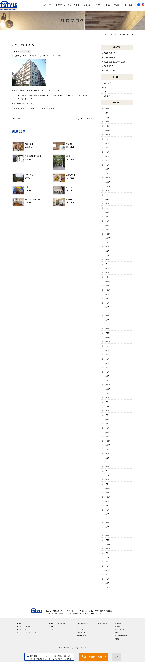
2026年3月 (106, 113)
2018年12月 (106, 488)
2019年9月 (106, 449)
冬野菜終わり (71, 175)
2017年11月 (106, 544)
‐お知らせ (79, 629)
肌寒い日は (29, 144)
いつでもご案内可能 (32, 199)
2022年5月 (106, 311)
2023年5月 (106, 259)
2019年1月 (106, 484)
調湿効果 (69, 144)
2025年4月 (106, 160)
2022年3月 (106, 320)
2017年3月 (106, 579)
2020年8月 (106, 402)
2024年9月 (106, 190)
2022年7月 (106, 303)
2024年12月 (106, 177)
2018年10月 (106, 497)
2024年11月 (106, 182)
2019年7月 (106, 458)
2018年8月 (106, 505)
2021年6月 (106, 359)
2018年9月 (106, 501)
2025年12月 (106, 126)
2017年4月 (106, 574)
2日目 (68, 156)
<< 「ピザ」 (17, 119)
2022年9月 (106, 294)
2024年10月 (106, 186)
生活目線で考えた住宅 (33, 156)
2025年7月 (106, 147)
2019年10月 (106, 445)
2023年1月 (106, 277)
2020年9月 (106, 397)
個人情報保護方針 (121, 635)
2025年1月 (106, 173)
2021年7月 (106, 354)
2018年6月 (106, 514)
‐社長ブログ (80, 632)
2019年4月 (106, 471)
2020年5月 (106, 415)
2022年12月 (106, 281)
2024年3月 (106, 216)
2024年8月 (106, 195)
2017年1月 (106, 587)
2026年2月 (106, 117)
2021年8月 (106, 350)
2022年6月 (106, 307)
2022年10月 (106, 290)
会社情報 (128, 5)
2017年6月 (106, 566)
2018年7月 (106, 510)
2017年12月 (106, 540)
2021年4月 (106, 367)
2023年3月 (106, 268)
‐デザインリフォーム (21, 629)
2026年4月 (106, 108)
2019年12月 (106, 436)
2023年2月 (106, 272)
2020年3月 (106, 423)
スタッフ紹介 (114, 5)
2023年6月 (106, 255)
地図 (116, 632)
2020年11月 (106, 389)
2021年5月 (106, 363)
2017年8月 (106, 557)
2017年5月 (106, 570)
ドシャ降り (29, 175)
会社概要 (118, 626)
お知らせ (105, 87)
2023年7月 (106, 251)
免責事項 (118, 639)
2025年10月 (106, 134)
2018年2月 (106, 531)
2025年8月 (106, 143)
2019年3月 (106, 475)
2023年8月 (106, 246)
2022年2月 (106, 324)
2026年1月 (106, 121)
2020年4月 (106, 419)
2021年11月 (106, 337)
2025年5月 (106, 156)
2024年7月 (106, 199)
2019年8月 (106, 454)
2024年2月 (106, 221)
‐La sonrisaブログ (82, 635)
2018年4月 (106, 523)
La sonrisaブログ (108, 83)
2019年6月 (106, 462)
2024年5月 (106, 208)
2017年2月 (106, 583)
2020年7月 (106, 406)
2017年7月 (106, 561)
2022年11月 (106, 285)
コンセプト (48, 5)
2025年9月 (106, 139)
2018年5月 (106, 518)
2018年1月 (106, 536)
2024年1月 (106, 225)
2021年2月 (106, 376)
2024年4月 (106, 212)
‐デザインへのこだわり (22, 626)
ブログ (104, 92)
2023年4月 (106, 264)
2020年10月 (106, 393)
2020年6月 (106, 410)
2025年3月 (106, 165)
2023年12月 (106, 229)
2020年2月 (106, 428)
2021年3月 (106, 372)
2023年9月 (106, 242)
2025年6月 (106, 152)
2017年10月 (106, 549)
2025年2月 (106, 169)
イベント (99, 5)
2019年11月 (106, 441)
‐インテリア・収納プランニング (25, 632)
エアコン (69, 187)
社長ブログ (106, 96)
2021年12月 (106, 333)
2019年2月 (106, 479)
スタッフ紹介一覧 (82, 623)
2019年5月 (106, 467)
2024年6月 (106, 203)
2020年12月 (106, 385)
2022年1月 (106, 328)
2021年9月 (106, 346)
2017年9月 (106, 553)
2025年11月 (106, 130)
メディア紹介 (119, 629)
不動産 (87, 5)
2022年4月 (106, 316)
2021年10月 (106, 341)
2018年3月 (106, 527)
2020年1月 (106, 432)
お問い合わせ (102, 623)
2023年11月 (106, 234)
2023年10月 (106, 238)
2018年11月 (106, 492)
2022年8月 (106, 298)
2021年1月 (106, 380)
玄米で (27, 187)
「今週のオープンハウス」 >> (85, 119)
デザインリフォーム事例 (68, 5)
